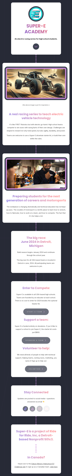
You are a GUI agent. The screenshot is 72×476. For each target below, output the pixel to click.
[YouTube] (32, 409)
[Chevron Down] (36, 46)
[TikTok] (25, 409)
